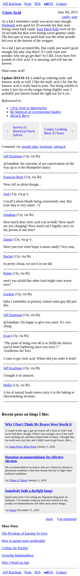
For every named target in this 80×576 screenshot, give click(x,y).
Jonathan (9, 215)
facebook (45, 146)
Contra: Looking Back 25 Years (59, 131)
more (49, 519)
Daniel (8, 239)
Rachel (8, 256)
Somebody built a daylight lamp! (29, 491)
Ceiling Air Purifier (15, 548)
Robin (7, 273)
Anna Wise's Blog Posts (22, 446)
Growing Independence (18, 555)
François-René (13, 177)
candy (66, 17)
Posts (28, 4)
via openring (66, 519)
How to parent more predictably (23, 541)
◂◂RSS (48, 4)
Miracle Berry (20, 116)
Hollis (7, 385)
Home (12, 510)
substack (59, 146)
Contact (61, 4)
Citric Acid (11, 12)
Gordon (8, 294)
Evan (6, 336)
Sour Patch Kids (48, 29)
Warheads (8, 25)
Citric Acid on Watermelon (28, 108)
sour (75, 17)
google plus (30, 146)
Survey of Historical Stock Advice (20, 131)
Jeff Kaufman (12, 4)
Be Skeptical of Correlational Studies (35, 112)
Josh (6, 194)
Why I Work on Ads (15, 562)
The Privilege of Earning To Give (24, 533)
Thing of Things (18, 480)
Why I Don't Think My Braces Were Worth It (38, 424)
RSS (38, 4)
